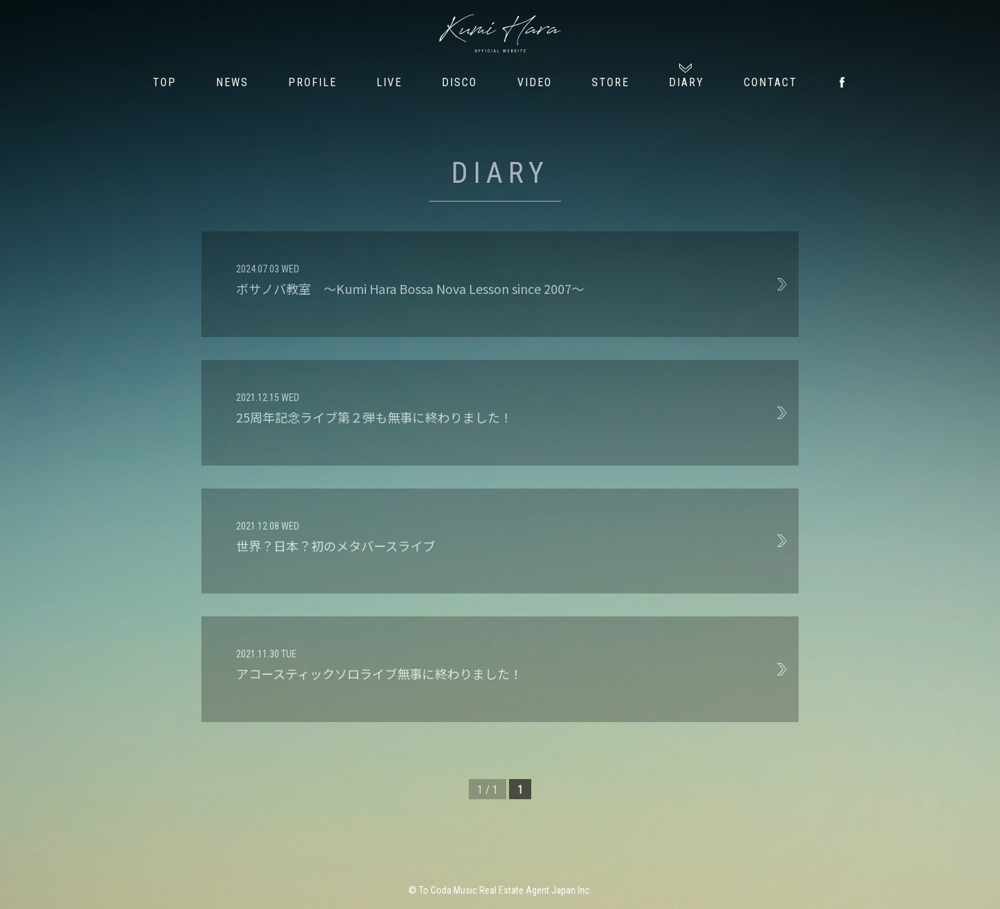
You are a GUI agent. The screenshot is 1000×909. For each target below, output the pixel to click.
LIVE (389, 82)
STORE (610, 82)
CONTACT (770, 82)
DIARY (686, 82)
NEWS (232, 82)
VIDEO (534, 82)
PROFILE (312, 82)
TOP (164, 82)
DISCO (459, 82)
